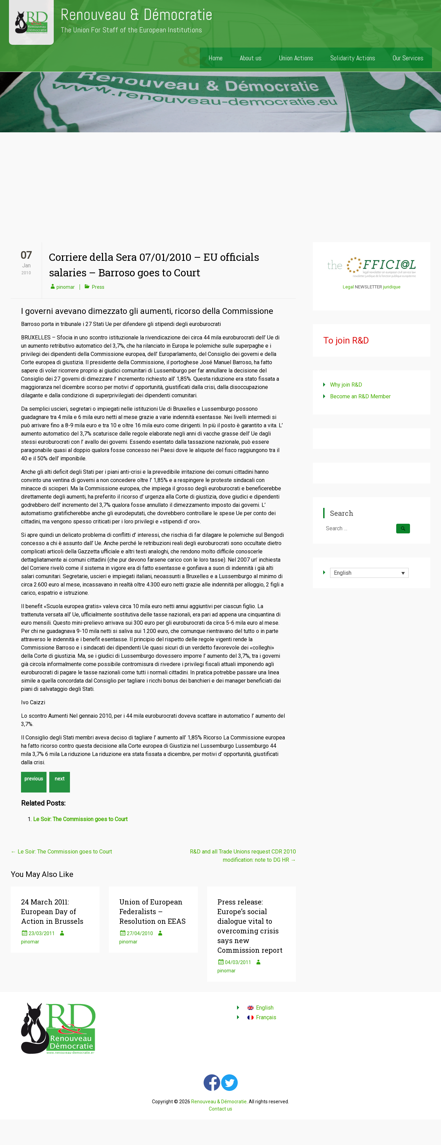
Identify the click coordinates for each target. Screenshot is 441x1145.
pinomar (66, 287)
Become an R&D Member (360, 396)
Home (215, 57)
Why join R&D (346, 384)
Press (98, 287)
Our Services (407, 57)
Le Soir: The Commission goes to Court (80, 819)
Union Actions (296, 57)
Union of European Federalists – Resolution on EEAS (152, 911)
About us (250, 57)
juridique (391, 286)
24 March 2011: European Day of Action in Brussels (52, 911)
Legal (348, 286)
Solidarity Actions (352, 57)
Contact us (220, 1109)
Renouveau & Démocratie (137, 14)
